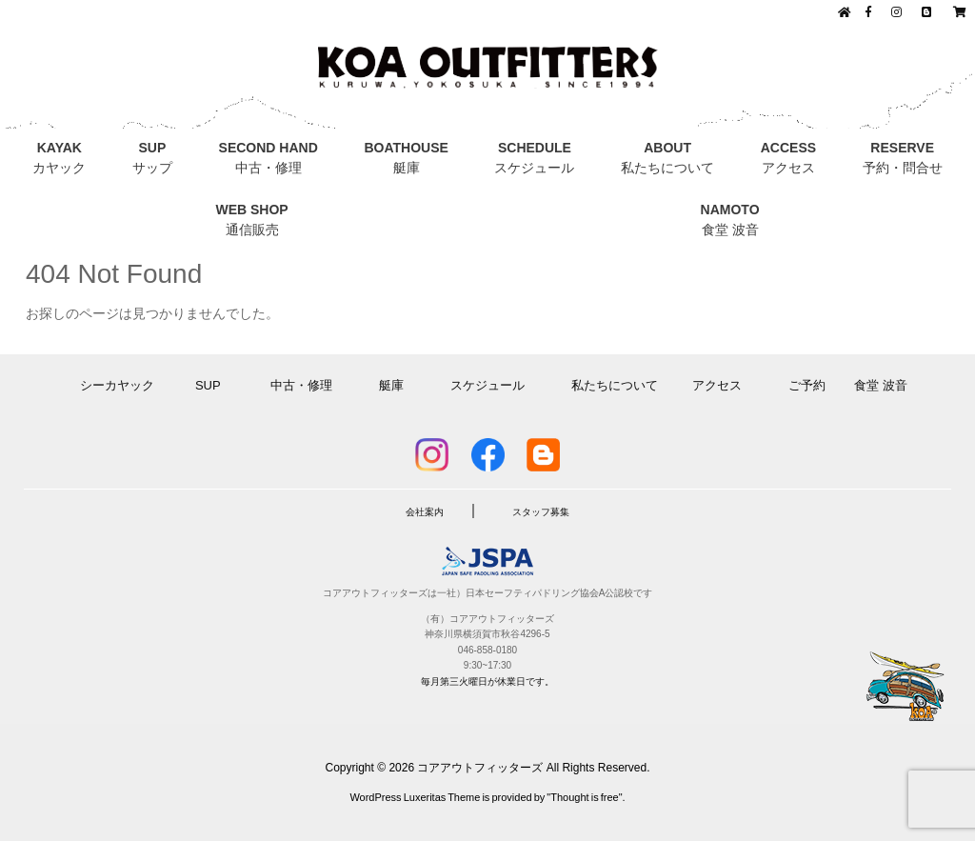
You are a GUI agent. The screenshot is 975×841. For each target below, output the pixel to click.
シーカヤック (123, 385)
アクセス (723, 385)
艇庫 (391, 385)
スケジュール (487, 385)
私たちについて (614, 385)
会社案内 (425, 512)
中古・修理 (307, 385)
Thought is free (584, 797)
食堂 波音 (880, 385)
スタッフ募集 (540, 512)
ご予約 (807, 385)
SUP (214, 385)
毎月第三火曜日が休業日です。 (487, 681)
